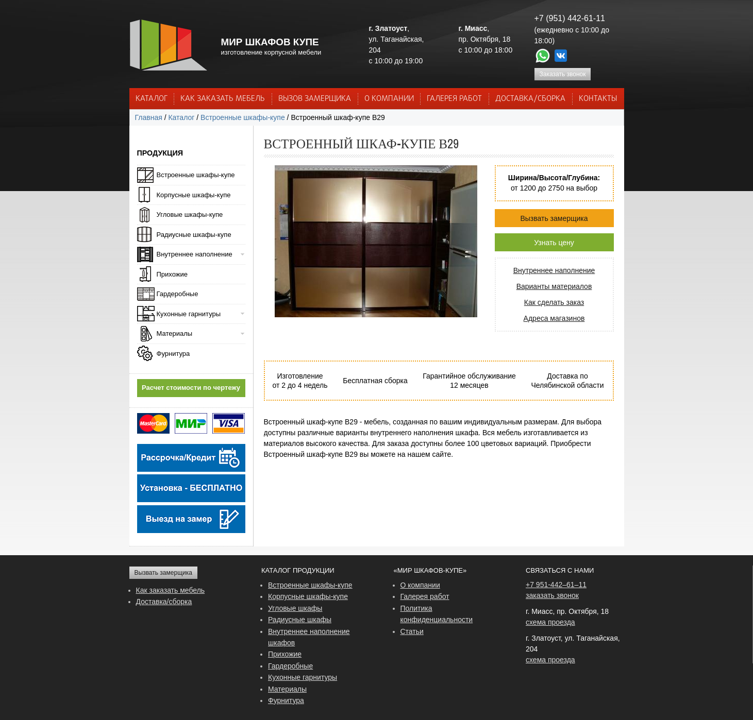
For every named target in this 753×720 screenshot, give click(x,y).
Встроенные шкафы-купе (242, 117)
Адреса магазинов (554, 318)
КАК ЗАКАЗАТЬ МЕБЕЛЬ (222, 99)
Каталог (152, 99)
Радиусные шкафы (299, 619)
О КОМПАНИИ (389, 99)
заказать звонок (552, 595)
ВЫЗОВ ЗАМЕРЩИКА (314, 99)
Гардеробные (177, 294)
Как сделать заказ (554, 302)
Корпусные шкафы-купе (194, 195)
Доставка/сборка (164, 601)
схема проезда (550, 622)
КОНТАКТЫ (598, 99)
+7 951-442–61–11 (556, 584)
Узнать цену (554, 242)
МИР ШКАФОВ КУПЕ (270, 42)
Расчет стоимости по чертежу (191, 387)
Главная (148, 117)
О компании (420, 585)
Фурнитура (173, 353)
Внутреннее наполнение (554, 270)
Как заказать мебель (170, 590)
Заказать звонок (563, 74)
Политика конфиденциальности (436, 614)
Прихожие (172, 274)
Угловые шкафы (295, 608)
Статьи (412, 631)
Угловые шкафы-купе (190, 214)
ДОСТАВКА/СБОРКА (530, 99)
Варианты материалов (554, 286)
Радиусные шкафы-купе (194, 234)
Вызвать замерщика (554, 218)
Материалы (175, 333)
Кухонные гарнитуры (189, 314)
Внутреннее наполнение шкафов (309, 637)
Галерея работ (454, 99)
